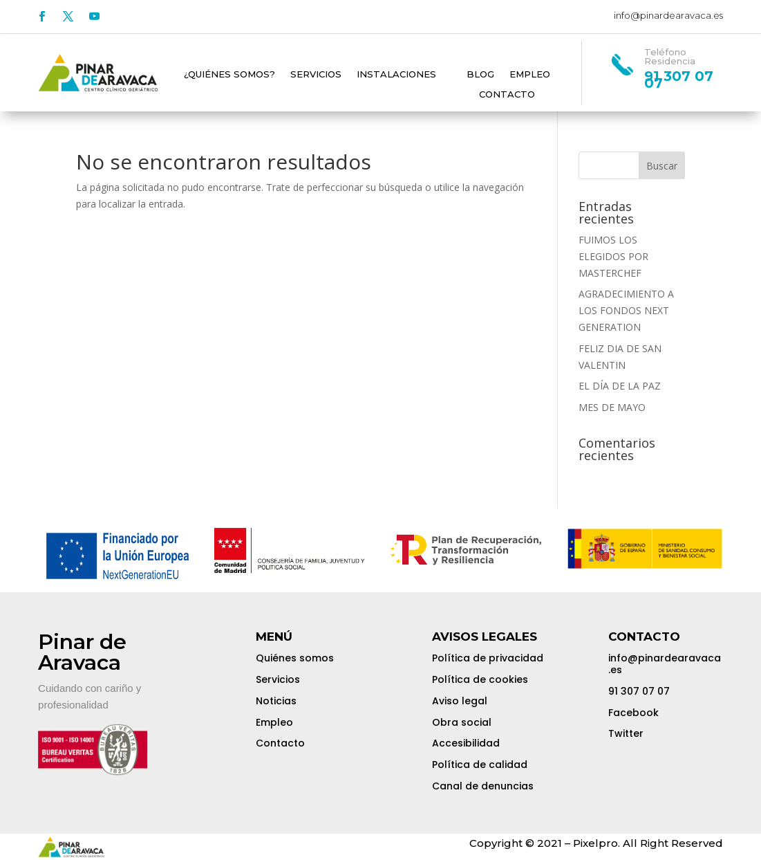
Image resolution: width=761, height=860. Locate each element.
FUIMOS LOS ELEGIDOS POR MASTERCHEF (613, 256)
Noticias (276, 701)
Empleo (529, 75)
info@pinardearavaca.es (668, 15)
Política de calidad (479, 764)
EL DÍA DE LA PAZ (620, 385)
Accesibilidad (466, 743)
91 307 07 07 (639, 691)
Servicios (315, 75)
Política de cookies (480, 679)
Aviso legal (459, 701)
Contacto (507, 95)
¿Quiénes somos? (229, 75)
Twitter (625, 733)
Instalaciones (396, 75)
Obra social (461, 722)
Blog (480, 75)
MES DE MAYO (612, 407)
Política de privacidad (487, 658)
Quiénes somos (295, 658)
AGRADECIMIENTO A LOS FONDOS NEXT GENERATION (628, 310)
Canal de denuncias (483, 786)
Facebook (633, 713)
